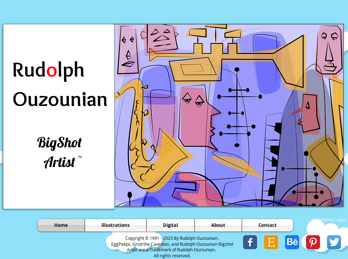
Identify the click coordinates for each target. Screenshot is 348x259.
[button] (228, 115)
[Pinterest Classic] (313, 242)
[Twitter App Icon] (334, 242)
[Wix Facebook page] (250, 242)
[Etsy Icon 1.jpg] (271, 242)
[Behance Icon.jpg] (292, 242)
